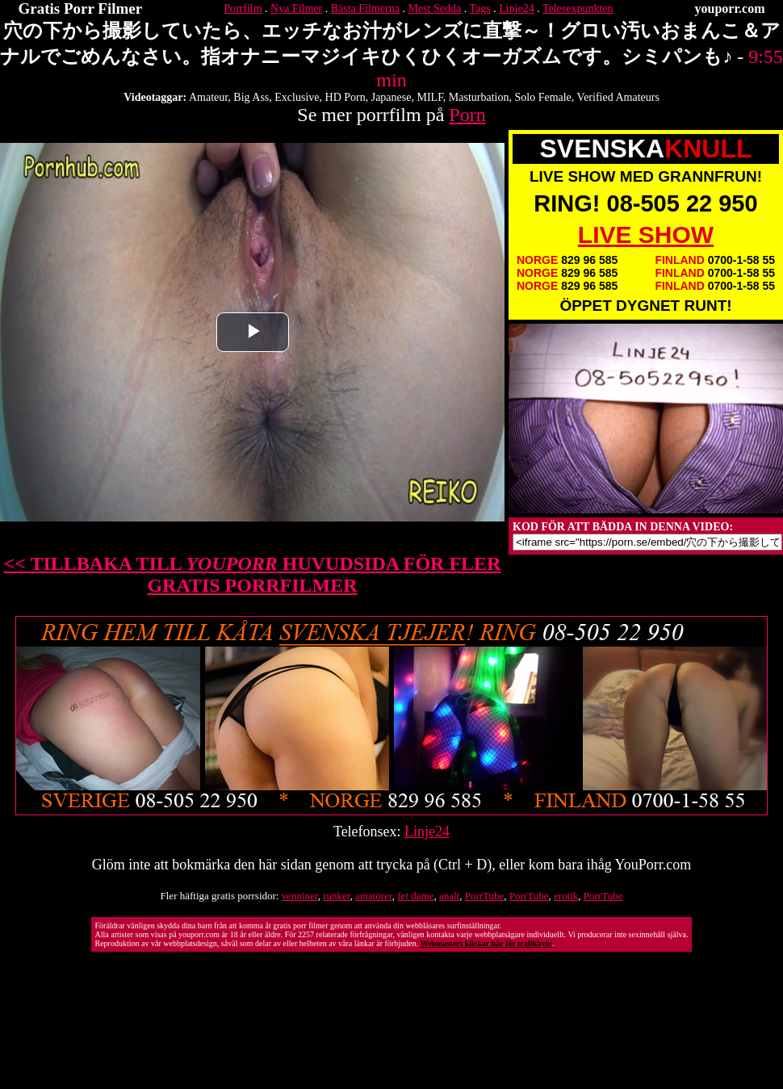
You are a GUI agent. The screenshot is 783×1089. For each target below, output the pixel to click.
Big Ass (251, 97)
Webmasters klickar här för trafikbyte (485, 943)
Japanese (391, 97)
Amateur (208, 97)
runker (336, 896)
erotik (566, 896)
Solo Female (542, 97)
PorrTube (485, 896)
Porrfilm (243, 8)
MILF (429, 97)
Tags (479, 8)
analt (449, 896)
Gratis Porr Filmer (81, 8)
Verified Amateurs (618, 97)
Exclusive (296, 97)
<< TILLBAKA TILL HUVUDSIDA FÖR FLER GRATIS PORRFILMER (252, 574)
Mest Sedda (434, 8)
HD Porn (345, 97)
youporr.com (730, 8)
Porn (467, 114)
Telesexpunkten (577, 8)
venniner (300, 896)
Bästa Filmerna (365, 8)
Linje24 (516, 8)
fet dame (415, 896)
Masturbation (479, 97)
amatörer (373, 896)
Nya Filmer (296, 8)
